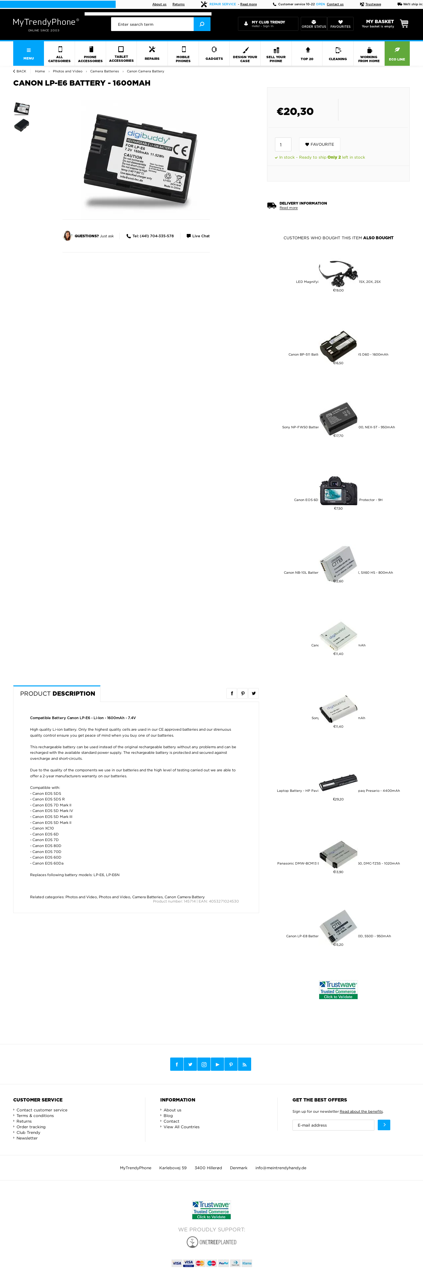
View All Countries (182, 1127)
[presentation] (161, 24)
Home (40, 71)
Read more (248, 4)
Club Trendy (28, 1132)
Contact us (335, 4)
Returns (179, 4)
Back (21, 71)
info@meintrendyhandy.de (280, 1168)
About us (159, 4)
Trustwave (370, 4)
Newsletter (27, 1138)
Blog (168, 1115)
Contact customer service (42, 1110)
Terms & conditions (35, 1115)
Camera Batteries (147, 897)
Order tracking (31, 1127)
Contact (171, 1121)
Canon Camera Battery (185, 897)
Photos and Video (81, 897)
